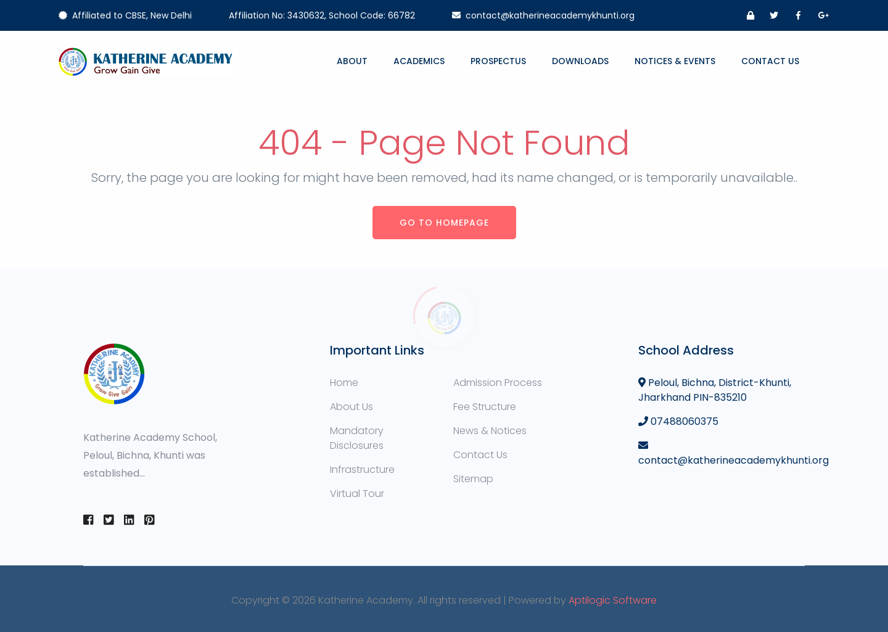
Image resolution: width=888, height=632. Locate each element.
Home (344, 383)
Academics (419, 61)
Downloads (580, 61)
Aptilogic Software (613, 600)
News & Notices (490, 431)
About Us (351, 407)
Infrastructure (362, 469)
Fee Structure (484, 407)
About (352, 61)
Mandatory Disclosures (357, 438)
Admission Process (497, 383)
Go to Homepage (444, 222)
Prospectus (498, 61)
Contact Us (770, 61)
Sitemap (473, 479)
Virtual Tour (357, 493)
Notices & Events (675, 61)
